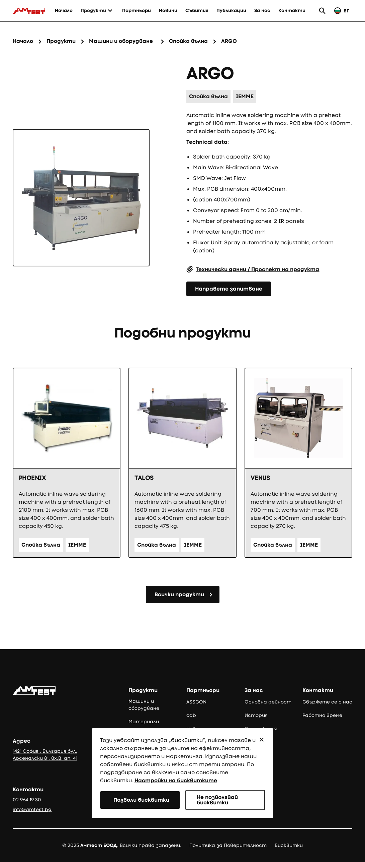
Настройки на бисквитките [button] (175, 780)
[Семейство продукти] (121, 41)
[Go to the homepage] (34, 690)
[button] (261, 739)
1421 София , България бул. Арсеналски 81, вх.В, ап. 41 (45, 754)
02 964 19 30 (27, 800)
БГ (346, 11)
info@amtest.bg (32, 809)
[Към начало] (29, 10)
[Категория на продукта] (188, 41)
